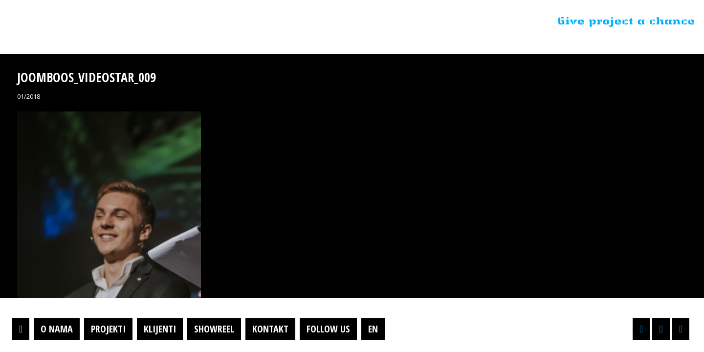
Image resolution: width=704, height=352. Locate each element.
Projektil (70, 21)
